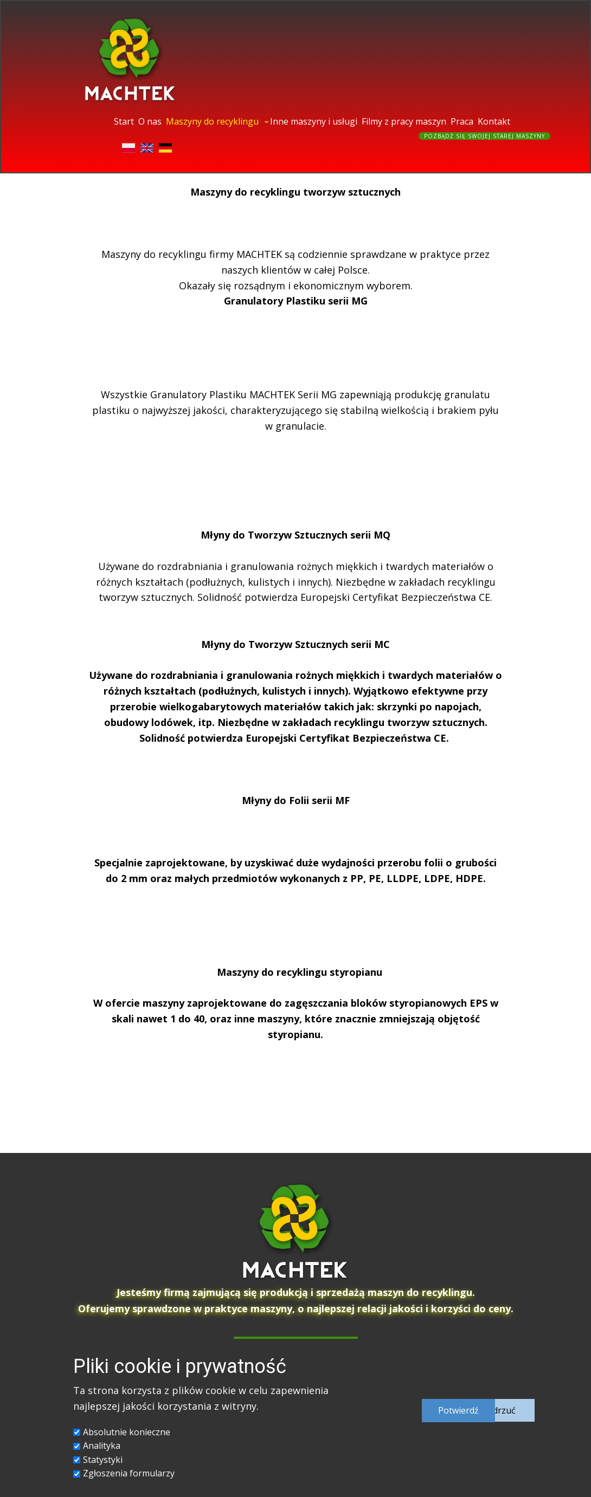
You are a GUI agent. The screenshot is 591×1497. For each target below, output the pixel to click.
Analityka (101, 1445)
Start (124, 121)
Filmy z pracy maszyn (404, 121)
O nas (150, 121)
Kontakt (494, 121)
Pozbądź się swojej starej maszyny (484, 136)
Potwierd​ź (458, 1410)
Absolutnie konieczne (126, 1432)
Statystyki (103, 1460)
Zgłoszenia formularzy (129, 1473)
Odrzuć (501, 1410)
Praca (462, 121)
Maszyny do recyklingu (212, 121)
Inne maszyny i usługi (313, 121)
